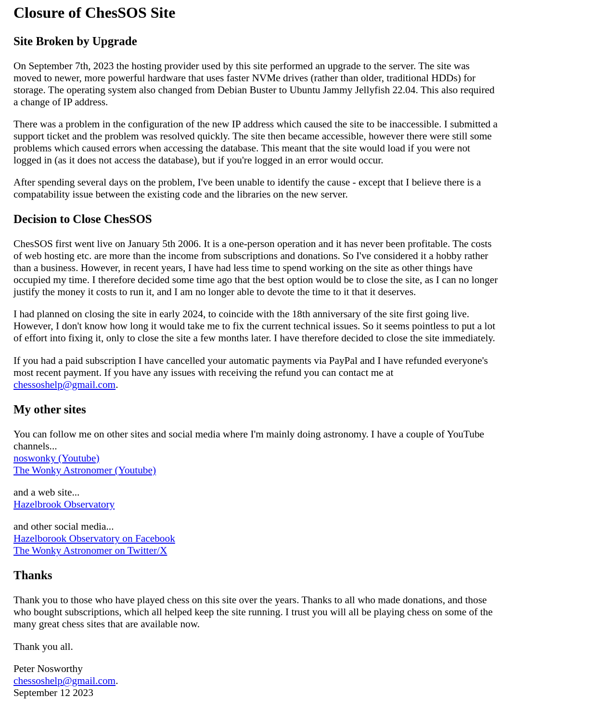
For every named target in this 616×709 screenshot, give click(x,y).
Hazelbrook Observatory (64, 504)
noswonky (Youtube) (56, 458)
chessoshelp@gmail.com (64, 384)
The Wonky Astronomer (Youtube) (84, 470)
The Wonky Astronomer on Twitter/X (90, 550)
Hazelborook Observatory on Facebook (94, 538)
